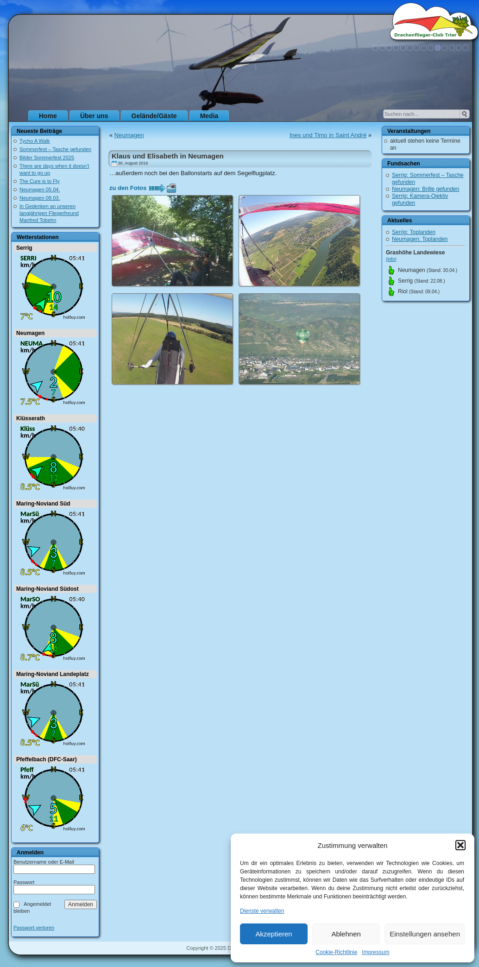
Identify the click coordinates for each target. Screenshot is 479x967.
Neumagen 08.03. (39, 198)
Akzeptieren (273, 934)
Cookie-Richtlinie (336, 952)
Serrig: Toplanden (413, 232)
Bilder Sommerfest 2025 (46, 157)
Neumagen (30, 333)
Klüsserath (30, 418)
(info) (391, 259)
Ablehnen (345, 934)
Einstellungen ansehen (425, 934)
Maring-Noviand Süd (43, 503)
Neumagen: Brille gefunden (425, 189)
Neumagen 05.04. (39, 189)
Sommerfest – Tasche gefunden (55, 149)
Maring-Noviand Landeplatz (52, 674)
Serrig (24, 248)
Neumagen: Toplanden (420, 239)
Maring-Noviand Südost (47, 589)
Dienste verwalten (262, 911)
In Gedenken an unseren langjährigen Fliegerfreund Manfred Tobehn (49, 213)
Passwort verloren (33, 927)
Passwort (23, 882)
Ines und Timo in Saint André (328, 135)
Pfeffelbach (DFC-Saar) (46, 759)
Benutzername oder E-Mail (43, 862)
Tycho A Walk (34, 141)
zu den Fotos (127, 187)
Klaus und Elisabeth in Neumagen (168, 156)
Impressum (375, 952)
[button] (460, 845)
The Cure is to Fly (39, 181)
